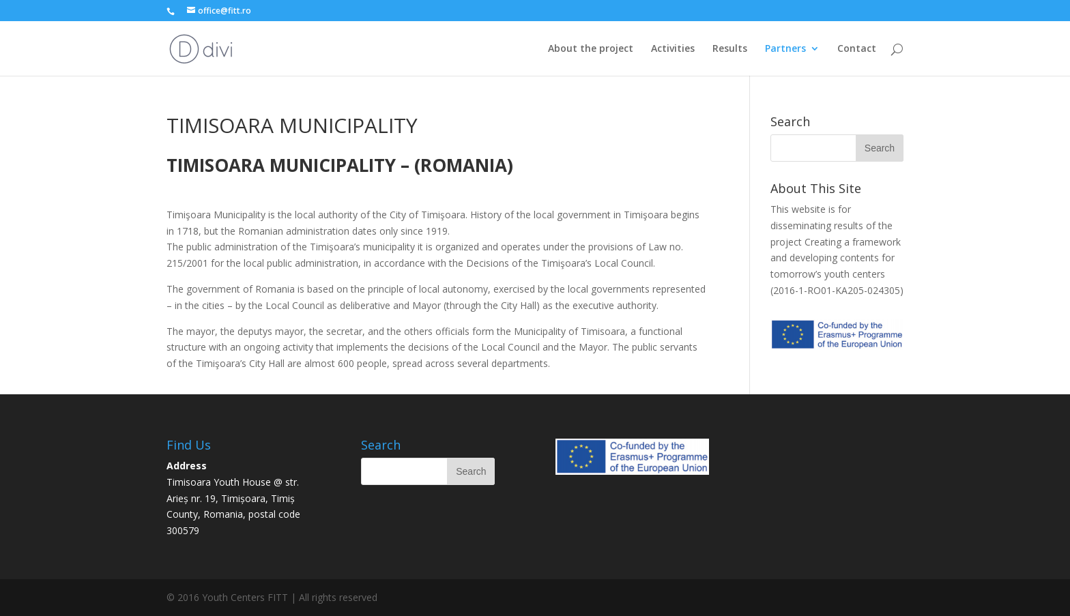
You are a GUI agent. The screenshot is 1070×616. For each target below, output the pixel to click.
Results (729, 49)
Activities (673, 49)
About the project (590, 49)
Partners (785, 49)
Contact (856, 49)
